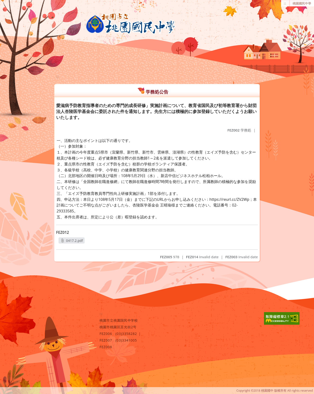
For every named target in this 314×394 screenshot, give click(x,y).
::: (285, 3)
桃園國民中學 (302, 3)
